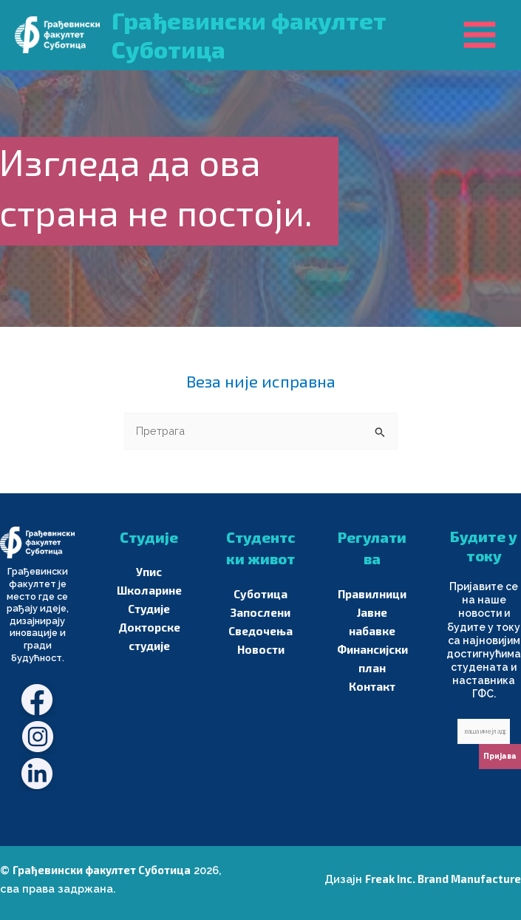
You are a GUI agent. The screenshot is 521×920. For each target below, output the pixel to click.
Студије (149, 608)
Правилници (372, 594)
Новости (261, 649)
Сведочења (261, 630)
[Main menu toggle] (479, 34)
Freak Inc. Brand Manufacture (443, 878)
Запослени (260, 612)
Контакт (372, 686)
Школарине (149, 590)
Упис (149, 571)
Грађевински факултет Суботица (102, 869)
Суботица (260, 594)
